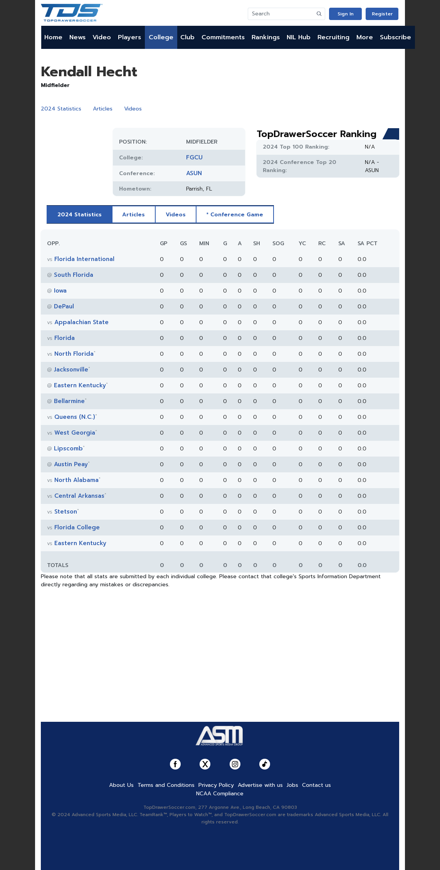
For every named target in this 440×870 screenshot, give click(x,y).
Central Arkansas (79, 496)
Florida (64, 338)
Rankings (266, 37)
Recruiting (333, 37)
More (364, 37)
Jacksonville (71, 369)
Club (187, 37)
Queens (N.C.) (74, 417)
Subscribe (395, 37)
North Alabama (76, 480)
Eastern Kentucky (80, 385)
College (161, 37)
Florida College (77, 527)
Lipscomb (68, 448)
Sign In (346, 13)
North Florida (74, 354)
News (77, 37)
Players (129, 37)
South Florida (73, 275)
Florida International (84, 259)
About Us (121, 785)
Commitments (223, 37)
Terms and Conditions (166, 785)
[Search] (281, 14)
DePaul (64, 306)
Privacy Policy (216, 785)
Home (53, 37)
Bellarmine (69, 401)
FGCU (194, 157)
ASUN (194, 173)
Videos (133, 109)
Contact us (316, 785)
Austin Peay (71, 464)
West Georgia (74, 432)
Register (382, 13)
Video (101, 37)
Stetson (65, 511)
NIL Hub (299, 37)
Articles (103, 109)
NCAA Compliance (220, 794)
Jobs (292, 785)
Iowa (60, 290)
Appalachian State (81, 322)
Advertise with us (260, 785)
